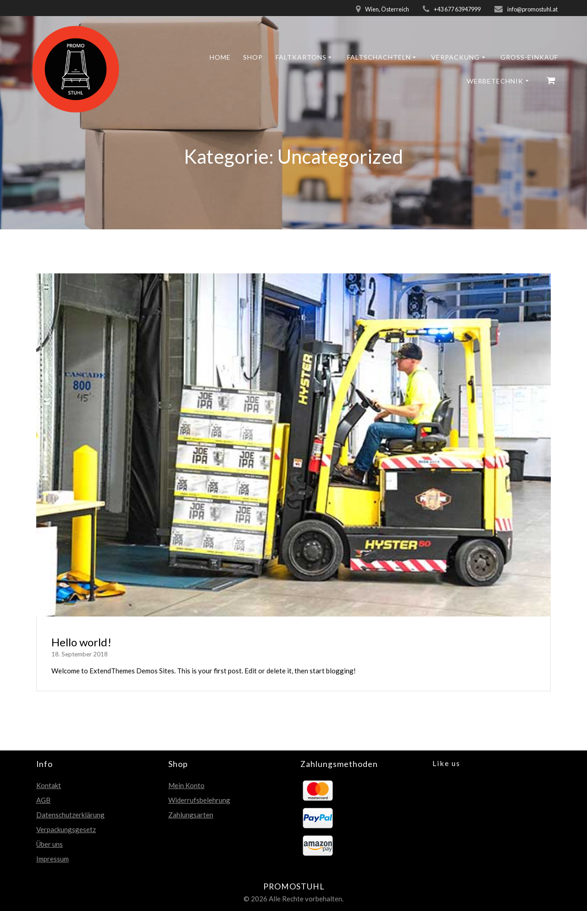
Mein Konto (186, 785)
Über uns (49, 844)
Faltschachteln (379, 57)
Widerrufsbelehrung (199, 800)
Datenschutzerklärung (70, 815)
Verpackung (455, 57)
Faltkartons (301, 57)
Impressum (52, 859)
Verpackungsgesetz (66, 829)
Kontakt (48, 785)
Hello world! (81, 642)
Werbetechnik (495, 81)
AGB (43, 800)
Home (220, 57)
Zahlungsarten (190, 815)
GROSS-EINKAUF (529, 57)
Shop (253, 57)
